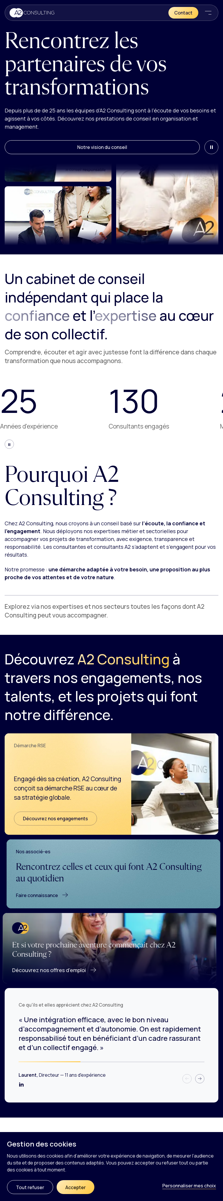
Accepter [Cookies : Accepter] (75, 1187)
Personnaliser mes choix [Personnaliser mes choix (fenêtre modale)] (189, 1185)
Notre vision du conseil (102, 147)
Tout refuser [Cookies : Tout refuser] (30, 1187)
